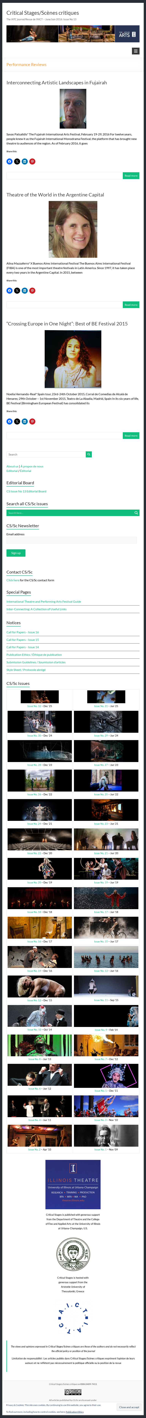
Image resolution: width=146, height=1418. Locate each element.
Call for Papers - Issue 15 (22, 639)
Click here (12, 580)
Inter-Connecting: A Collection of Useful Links (36, 609)
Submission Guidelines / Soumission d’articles (36, 662)
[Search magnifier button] (136, 513)
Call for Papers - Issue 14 (22, 647)
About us (12, 466)
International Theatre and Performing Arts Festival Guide (43, 601)
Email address (15, 534)
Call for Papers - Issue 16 (22, 632)
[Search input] (70, 512)
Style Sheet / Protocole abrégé (26, 669)
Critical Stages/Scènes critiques (42, 12)
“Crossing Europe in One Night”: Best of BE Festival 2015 (67, 324)
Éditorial (25, 471)
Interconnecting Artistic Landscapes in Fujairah (56, 82)
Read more (131, 175)
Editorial (12, 471)
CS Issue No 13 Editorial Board (26, 491)
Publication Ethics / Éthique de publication (34, 654)
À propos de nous (32, 466)
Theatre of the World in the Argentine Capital (55, 195)
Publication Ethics (75, 1411)
